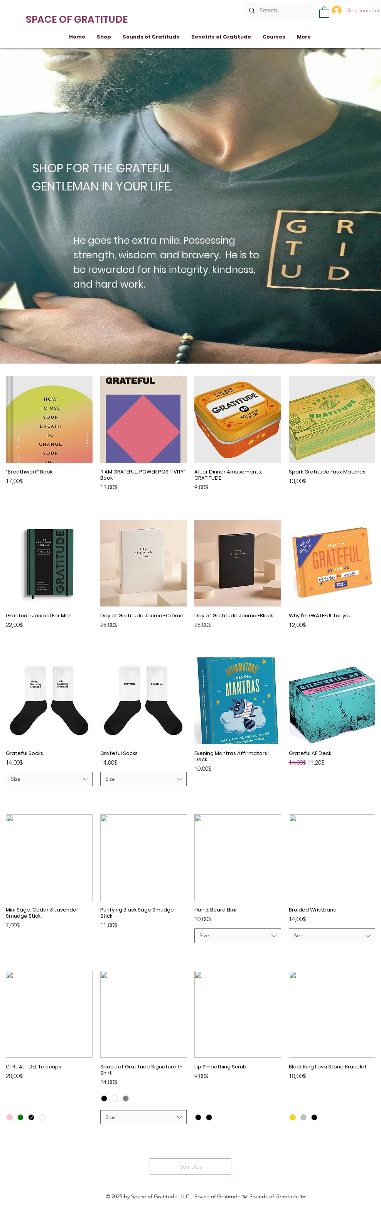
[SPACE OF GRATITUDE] (78, 19)
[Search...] (277, 10)
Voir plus (191, 1166)
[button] (324, 12)
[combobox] (49, 779)
